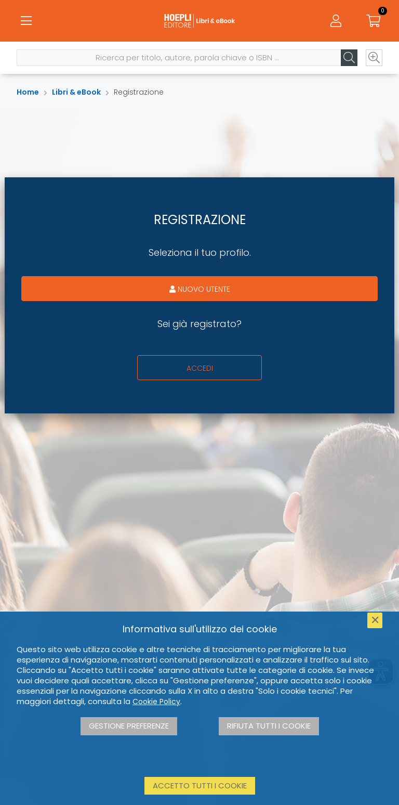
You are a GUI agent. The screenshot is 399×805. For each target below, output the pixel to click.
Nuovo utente (199, 289)
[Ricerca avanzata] (374, 57)
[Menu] (26, 20)
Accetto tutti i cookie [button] (200, 785)
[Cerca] (349, 57)
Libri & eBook (76, 92)
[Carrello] (373, 20)
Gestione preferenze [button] (129, 725)
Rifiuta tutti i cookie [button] (269, 725)
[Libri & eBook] (199, 20)
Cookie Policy (156, 701)
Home (28, 92)
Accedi (200, 368)
